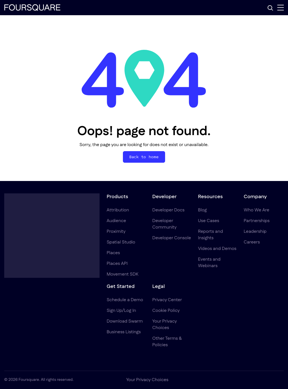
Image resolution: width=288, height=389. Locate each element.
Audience (116, 221)
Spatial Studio (121, 242)
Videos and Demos (217, 248)
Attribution (118, 210)
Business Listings (124, 332)
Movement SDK (122, 274)
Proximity (116, 231)
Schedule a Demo (125, 300)
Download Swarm (125, 321)
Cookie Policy (166, 310)
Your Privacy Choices (164, 324)
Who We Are (256, 210)
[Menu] (280, 8)
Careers (252, 242)
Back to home (144, 157)
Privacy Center (167, 300)
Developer (164, 196)
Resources (210, 196)
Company (255, 196)
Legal (158, 286)
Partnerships (257, 221)
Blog (202, 210)
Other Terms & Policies (167, 341)
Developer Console (171, 238)
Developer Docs (168, 210)
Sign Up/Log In (121, 310)
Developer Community (164, 224)
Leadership (255, 231)
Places (113, 253)
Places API (117, 263)
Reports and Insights (210, 234)
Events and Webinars (209, 262)
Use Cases (208, 221)
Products (117, 196)
